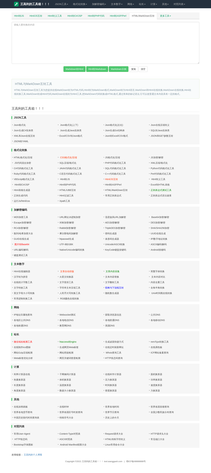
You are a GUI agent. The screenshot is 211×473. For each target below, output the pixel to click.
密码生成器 (111, 233)
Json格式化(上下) (69, 125)
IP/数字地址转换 (159, 239)
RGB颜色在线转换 (69, 298)
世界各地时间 (112, 406)
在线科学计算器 (113, 374)
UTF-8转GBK (66, 244)
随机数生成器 (112, 293)
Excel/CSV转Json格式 (71, 136)
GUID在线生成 (21, 239)
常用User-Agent (22, 433)
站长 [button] (142, 4)
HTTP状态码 (20, 439)
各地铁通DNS (21, 325)
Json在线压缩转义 (160, 125)
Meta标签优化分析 (23, 358)
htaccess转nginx (68, 341)
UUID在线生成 (158, 233)
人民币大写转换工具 (70, 293)
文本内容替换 (112, 276)
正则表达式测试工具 (161, 190)
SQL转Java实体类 (160, 130)
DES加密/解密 (158, 222)
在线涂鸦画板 (21, 406)
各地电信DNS (67, 320)
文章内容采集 (112, 271)
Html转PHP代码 (96, 16)
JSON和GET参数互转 (162, 136)
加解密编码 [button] (99, 4)
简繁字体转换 (158, 271)
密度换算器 (111, 390)
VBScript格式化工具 (24, 179)
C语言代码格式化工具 (71, 173)
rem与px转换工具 (160, 341)
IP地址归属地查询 (23, 314)
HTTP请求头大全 (159, 433)
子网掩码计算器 (68, 374)
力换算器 (155, 390)
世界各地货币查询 (23, 412)
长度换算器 (19, 385)
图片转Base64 (21, 244)
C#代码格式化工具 (23, 168)
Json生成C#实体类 (23, 130)
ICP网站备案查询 (159, 352)
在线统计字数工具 (23, 282)
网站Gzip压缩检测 (23, 352)
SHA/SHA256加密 (160, 228)
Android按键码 (158, 249)
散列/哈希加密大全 (23, 233)
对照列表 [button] (179, 4)
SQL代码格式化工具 (115, 168)
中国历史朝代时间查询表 (26, 417)
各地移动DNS (158, 320)
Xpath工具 (65, 201)
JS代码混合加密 (22, 163)
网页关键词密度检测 (70, 358)
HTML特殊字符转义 (115, 439)
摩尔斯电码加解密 (69, 233)
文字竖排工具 (66, 282)
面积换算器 (156, 374)
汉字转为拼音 (21, 276)
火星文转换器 (66, 276)
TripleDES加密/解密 (115, 228)
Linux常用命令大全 (114, 444)
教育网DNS (65, 325)
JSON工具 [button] (61, 4)
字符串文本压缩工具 (70, 287)
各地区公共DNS (22, 320)
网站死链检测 (66, 352)
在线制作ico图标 (22, 347)
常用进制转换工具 (23, 298)
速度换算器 (156, 385)
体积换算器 (65, 379)
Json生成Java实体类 (70, 130)
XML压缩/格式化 (159, 163)
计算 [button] (154, 4)
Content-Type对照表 (70, 433)
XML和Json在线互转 (24, 136)
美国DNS (110, 325)
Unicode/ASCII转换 (115, 244)
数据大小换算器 (68, 390)
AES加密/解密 (112, 222)
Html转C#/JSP (74, 16)
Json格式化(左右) (114, 125)
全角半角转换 (158, 287)
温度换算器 (65, 385)
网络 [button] (130, 4)
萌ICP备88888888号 (136, 461)
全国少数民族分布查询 (162, 412)
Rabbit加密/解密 (68, 228)
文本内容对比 (158, 276)
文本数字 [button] (116, 4)
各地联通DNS (112, 320)
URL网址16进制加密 (70, 217)
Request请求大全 (114, 433)
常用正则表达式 (113, 195)
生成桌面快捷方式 (114, 341)
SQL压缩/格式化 (68, 163)
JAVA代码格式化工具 (70, 168)
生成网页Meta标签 (69, 347)
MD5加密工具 (21, 217)
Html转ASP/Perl (118, 16)
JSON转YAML (21, 141)
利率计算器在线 (22, 374)
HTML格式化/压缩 (23, 157)
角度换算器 (19, 390)
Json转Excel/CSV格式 (116, 136)
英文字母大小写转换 (24, 293)
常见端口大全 (158, 439)
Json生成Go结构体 (115, 130)
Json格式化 (20, 125)
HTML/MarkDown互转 (143, 16)
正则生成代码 (21, 195)
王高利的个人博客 (33, 454)
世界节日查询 (112, 412)
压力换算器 (111, 379)
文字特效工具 (21, 287)
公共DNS (155, 314)
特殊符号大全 (66, 417)
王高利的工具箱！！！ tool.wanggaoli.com (102, 461)
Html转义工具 (55, 16)
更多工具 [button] (165, 16)
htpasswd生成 (67, 239)
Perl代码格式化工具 (161, 173)
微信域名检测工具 (23, 341)
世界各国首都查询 (160, 406)
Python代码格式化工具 (162, 168)
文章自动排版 (67, 271)
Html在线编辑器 (22, 271)
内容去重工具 (158, 282)
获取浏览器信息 (113, 314)
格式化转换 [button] (80, 4)
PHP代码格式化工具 (115, 163)
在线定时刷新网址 (114, 347)
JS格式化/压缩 (112, 157)
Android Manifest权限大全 (73, 444)
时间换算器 (111, 385)
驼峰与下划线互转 (114, 287)
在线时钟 (64, 406)
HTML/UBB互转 (68, 190)
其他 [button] (165, 4)
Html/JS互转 (36, 16)
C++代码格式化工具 (115, 173)
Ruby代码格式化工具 (24, 173)
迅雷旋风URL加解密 (115, 217)
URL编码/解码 (21, 249)
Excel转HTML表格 (160, 184)
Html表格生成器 (22, 190)
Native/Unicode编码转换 (72, 249)
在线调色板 (156, 347)
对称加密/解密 (67, 222)
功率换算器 (156, 379)
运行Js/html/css (22, 201)
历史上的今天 (112, 417)
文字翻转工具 (112, 282)
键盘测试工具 (21, 255)
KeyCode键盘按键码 (115, 249)
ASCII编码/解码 (158, 244)
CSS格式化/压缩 (68, 157)
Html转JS (19, 16)
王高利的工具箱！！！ (32, 4)
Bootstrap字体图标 (23, 444)
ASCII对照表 (66, 439)
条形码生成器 (112, 239)
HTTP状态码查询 (114, 358)
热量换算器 (19, 379)
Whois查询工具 (113, 352)
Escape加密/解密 (22, 222)
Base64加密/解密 (160, 217)
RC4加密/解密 (21, 228)
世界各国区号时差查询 (71, 412)
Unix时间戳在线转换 (161, 293)
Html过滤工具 (67, 195)
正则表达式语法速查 (161, 195)
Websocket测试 (67, 314)
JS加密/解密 (157, 157)
